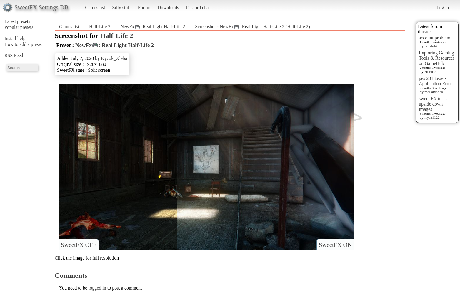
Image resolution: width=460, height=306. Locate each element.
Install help (15, 38)
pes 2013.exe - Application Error (435, 81)
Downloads (168, 7)
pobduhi (430, 46)
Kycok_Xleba (114, 58)
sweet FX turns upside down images (433, 104)
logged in (97, 287)
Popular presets (18, 27)
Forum (144, 7)
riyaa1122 (432, 117)
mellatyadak (433, 92)
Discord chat (198, 7)
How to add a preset (23, 44)
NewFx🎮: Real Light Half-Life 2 (152, 26)
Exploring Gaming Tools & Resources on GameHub (437, 58)
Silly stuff (121, 7)
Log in (442, 7)
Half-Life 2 (99, 26)
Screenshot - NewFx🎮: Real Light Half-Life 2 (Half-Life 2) (252, 26)
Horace (430, 71)
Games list (95, 7)
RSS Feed (13, 55)
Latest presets (17, 21)
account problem (434, 37)
